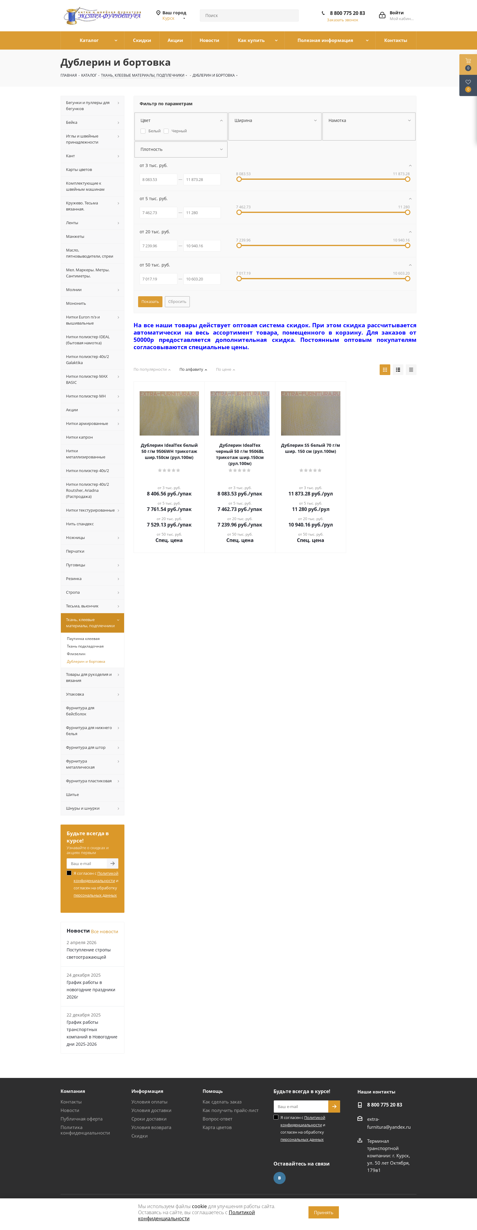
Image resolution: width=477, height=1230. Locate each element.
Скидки (139, 1136)
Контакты (71, 1102)
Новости (70, 1110)
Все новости (104, 931)
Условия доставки (151, 1110)
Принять (323, 1212)
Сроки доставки (149, 1119)
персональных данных (95, 895)
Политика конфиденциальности (85, 1130)
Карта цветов (217, 1127)
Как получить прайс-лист (231, 1110)
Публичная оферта (82, 1119)
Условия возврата (151, 1127)
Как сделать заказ (222, 1102)
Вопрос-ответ (217, 1119)
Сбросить (177, 301)
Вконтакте (279, 1178)
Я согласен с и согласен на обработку (96, 884)
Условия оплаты (149, 1102)
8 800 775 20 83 (347, 13)
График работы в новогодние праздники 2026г (91, 989)
